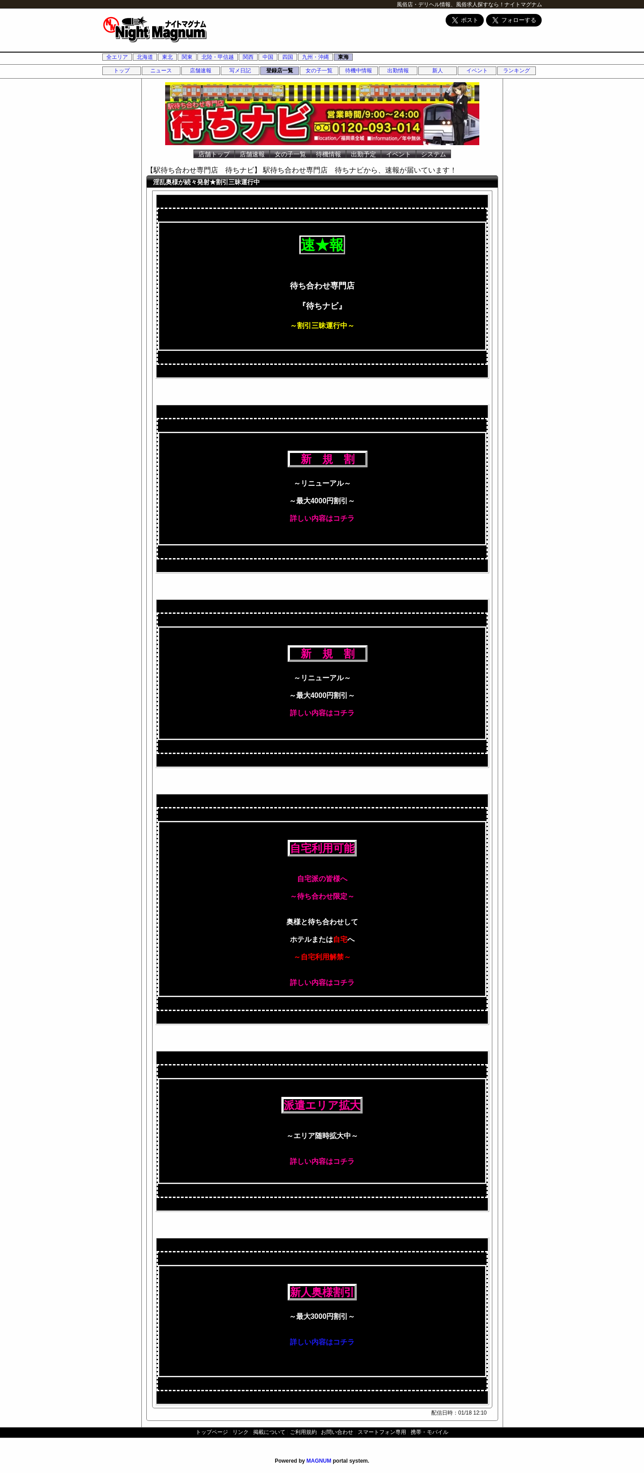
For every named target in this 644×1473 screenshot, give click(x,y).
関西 (248, 57)
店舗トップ (214, 154)
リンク (240, 1432)
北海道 (145, 57)
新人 (437, 70)
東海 (343, 57)
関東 (187, 57)
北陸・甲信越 (218, 57)
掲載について (269, 1432)
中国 (268, 57)
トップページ (212, 1432)
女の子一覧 (319, 70)
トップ (122, 70)
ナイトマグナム (523, 4)
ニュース (161, 70)
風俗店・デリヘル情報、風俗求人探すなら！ (450, 4)
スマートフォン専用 (382, 1432)
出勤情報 (398, 70)
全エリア (117, 57)
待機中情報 (358, 70)
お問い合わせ (337, 1432)
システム (433, 154)
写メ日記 (240, 70)
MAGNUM (319, 1461)
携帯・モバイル (429, 1432)
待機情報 (328, 154)
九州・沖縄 (315, 57)
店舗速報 (200, 70)
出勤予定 (363, 154)
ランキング (516, 70)
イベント (477, 70)
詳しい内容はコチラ (322, 1342)
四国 (287, 57)
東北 (167, 57)
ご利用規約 (303, 1432)
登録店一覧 (279, 70)
